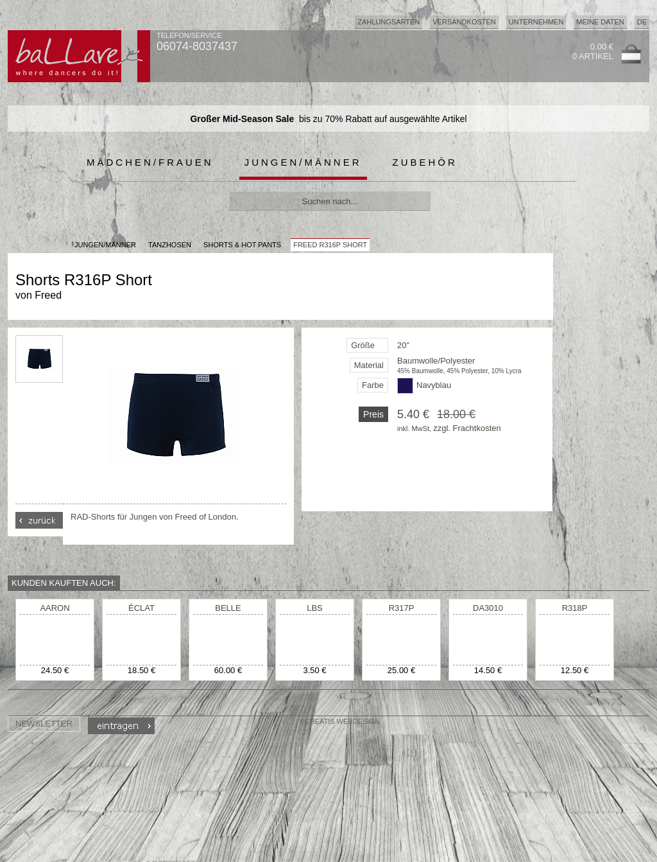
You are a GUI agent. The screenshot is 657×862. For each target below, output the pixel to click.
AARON (54, 608)
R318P (575, 608)
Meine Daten (600, 22)
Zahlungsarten (388, 22)
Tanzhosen (169, 245)
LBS (315, 608)
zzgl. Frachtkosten (467, 428)
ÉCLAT (141, 608)
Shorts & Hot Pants (242, 245)
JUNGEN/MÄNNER (105, 245)
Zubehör (425, 162)
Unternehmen (536, 22)
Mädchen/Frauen (150, 162)
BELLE (228, 608)
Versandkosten (463, 22)
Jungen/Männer (303, 162)
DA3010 (488, 608)
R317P (401, 608)
